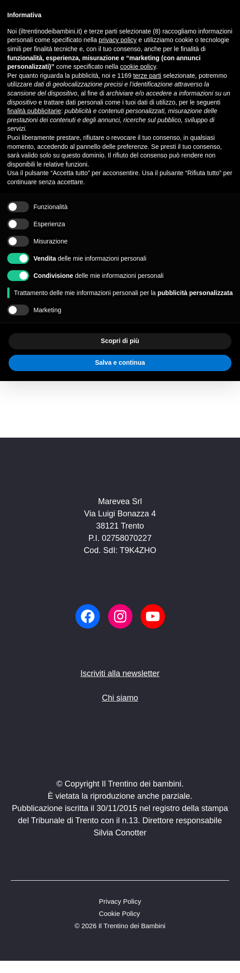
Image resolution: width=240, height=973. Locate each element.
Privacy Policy (120, 901)
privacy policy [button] (117, 39)
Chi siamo (120, 697)
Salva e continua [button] (120, 362)
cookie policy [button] (138, 66)
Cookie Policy (119, 913)
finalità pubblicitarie (34, 110)
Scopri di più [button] (120, 340)
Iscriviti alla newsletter (120, 673)
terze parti (147, 75)
